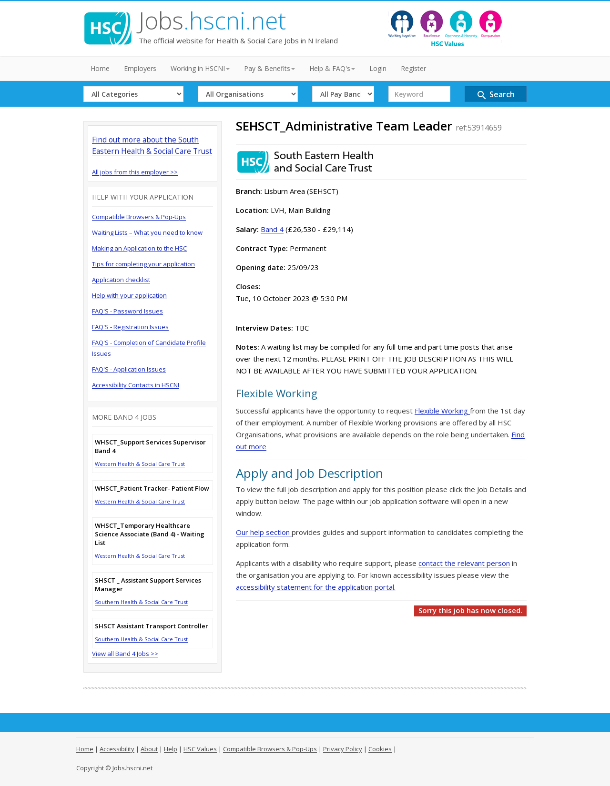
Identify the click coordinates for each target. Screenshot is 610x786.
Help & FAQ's (332, 68)
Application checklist (121, 279)
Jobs (212, 20)
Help (170, 749)
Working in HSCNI (200, 68)
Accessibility (117, 749)
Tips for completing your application (143, 264)
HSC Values (200, 749)
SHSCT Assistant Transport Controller (151, 626)
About (149, 749)
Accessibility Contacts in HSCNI (135, 385)
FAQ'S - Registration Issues (130, 326)
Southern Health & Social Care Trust (141, 601)
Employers (140, 68)
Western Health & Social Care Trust (140, 463)
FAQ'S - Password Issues (127, 311)
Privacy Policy (342, 749)
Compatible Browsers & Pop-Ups (139, 216)
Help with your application (129, 295)
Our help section (264, 532)
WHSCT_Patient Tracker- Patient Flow (152, 488)
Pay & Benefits (269, 68)
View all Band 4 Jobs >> (125, 653)
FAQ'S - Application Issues (129, 369)
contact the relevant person (464, 563)
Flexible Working (442, 410)
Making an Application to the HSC (139, 248)
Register (413, 68)
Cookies (380, 749)
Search (495, 95)
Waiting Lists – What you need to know (147, 232)
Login (377, 68)
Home (100, 68)
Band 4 (272, 229)
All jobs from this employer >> (135, 172)
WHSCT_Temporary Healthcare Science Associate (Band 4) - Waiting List (149, 534)
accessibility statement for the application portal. (316, 587)
